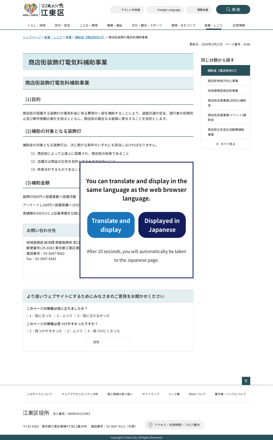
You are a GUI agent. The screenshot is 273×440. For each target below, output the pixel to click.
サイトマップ (150, 394)
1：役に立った (41, 315)
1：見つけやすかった (46, 330)
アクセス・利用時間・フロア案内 (177, 424)
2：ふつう (64, 315)
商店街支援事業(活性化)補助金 (227, 102)
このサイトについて (39, 394)
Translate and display (111, 224)
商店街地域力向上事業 (223, 80)
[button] (165, 10)
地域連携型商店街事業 (223, 90)
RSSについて (197, 394)
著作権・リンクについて (230, 394)
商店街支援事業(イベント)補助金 (227, 117)
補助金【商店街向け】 (90, 37)
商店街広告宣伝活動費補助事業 (226, 132)
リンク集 (174, 394)
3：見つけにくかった (104, 330)
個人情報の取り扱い (120, 394)
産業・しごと (53, 37)
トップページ (32, 37)
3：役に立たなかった (93, 315)
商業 (69, 37)
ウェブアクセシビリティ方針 (80, 394)
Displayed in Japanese (162, 224)
